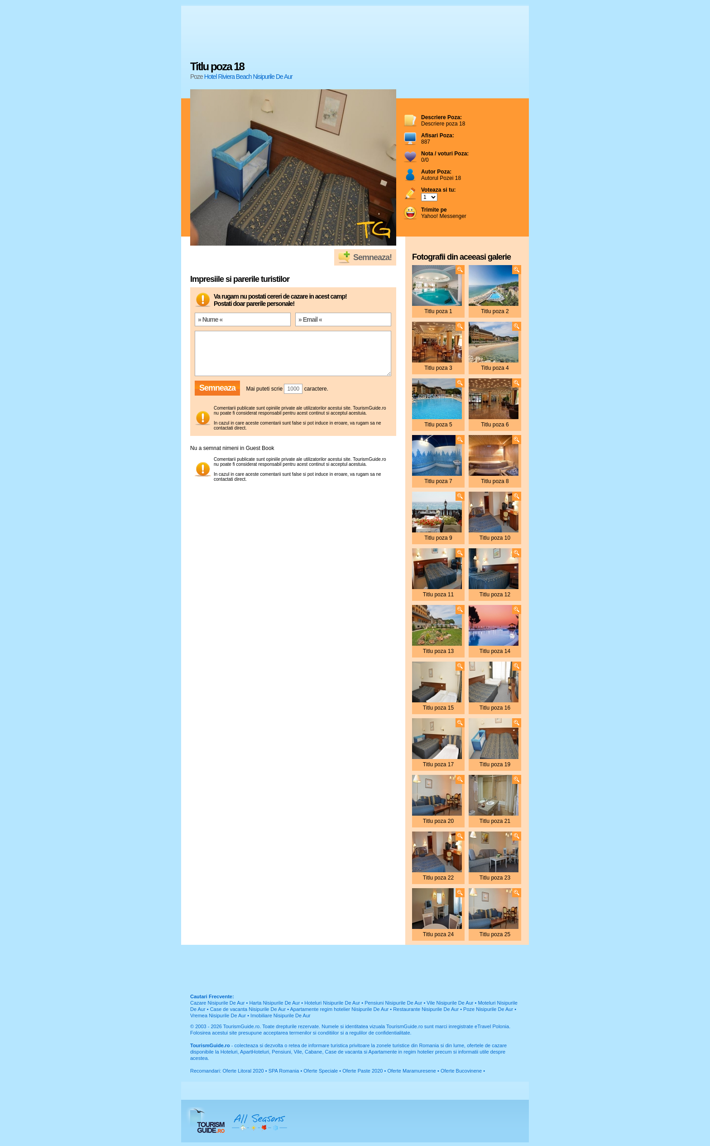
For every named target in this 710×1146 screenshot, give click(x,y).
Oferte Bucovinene (461, 1070)
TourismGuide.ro (241, 1026)
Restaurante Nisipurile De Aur (426, 1009)
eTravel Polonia (492, 1026)
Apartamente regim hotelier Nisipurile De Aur (339, 1009)
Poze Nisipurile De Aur (488, 1009)
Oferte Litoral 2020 (243, 1070)
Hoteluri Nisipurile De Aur (332, 1003)
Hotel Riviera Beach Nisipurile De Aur (248, 76)
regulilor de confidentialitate (380, 1032)
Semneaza (217, 387)
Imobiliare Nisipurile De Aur (280, 1015)
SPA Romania (284, 1070)
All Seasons (259, 1121)
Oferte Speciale (320, 1070)
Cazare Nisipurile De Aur (217, 1003)
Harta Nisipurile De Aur (274, 1003)
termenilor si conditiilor (314, 1032)
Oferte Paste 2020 (362, 1070)
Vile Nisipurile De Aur (450, 1003)
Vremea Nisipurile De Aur (218, 1015)
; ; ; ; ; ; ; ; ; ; (429, 197)
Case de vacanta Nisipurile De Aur (248, 1009)
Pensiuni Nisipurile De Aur (393, 1003)
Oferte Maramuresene (411, 1070)
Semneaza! (372, 257)
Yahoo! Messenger (443, 213)
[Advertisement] (355, 34)
